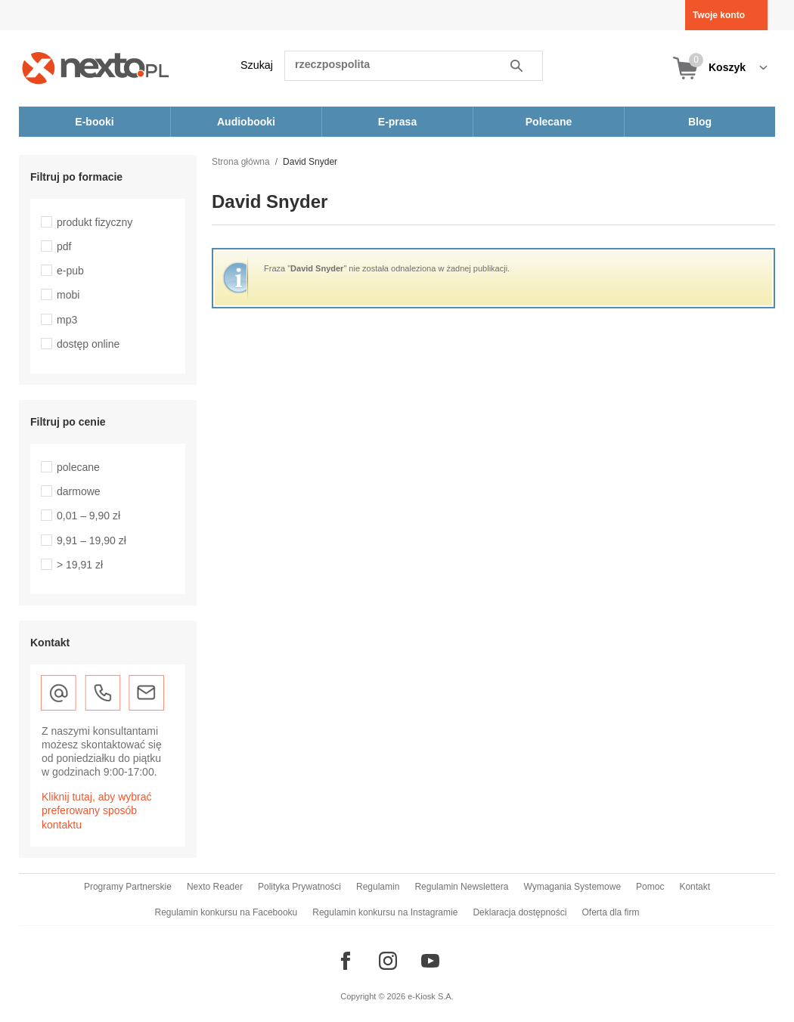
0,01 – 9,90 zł (88, 515)
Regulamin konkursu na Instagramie (384, 912)
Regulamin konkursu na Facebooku (226, 912)
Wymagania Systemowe (572, 886)
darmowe (79, 491)
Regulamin (377, 886)
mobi (68, 295)
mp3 (67, 320)
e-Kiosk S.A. (431, 996)
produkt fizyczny (94, 222)
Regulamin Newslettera (461, 886)
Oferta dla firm (610, 912)
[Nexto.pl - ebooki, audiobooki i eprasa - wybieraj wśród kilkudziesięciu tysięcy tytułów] (95, 67)
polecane (78, 467)
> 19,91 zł (80, 565)
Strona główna (241, 161)
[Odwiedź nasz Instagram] (388, 961)
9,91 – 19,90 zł (91, 540)
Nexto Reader (215, 886)
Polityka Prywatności (299, 886)
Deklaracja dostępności (519, 912)
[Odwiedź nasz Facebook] (345, 961)
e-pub (70, 271)
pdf (64, 246)
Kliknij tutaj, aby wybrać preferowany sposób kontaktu (97, 810)
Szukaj (256, 65)
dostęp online (88, 344)
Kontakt (694, 886)
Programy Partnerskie (128, 886)
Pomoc (650, 886)
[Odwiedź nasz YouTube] (430, 961)
